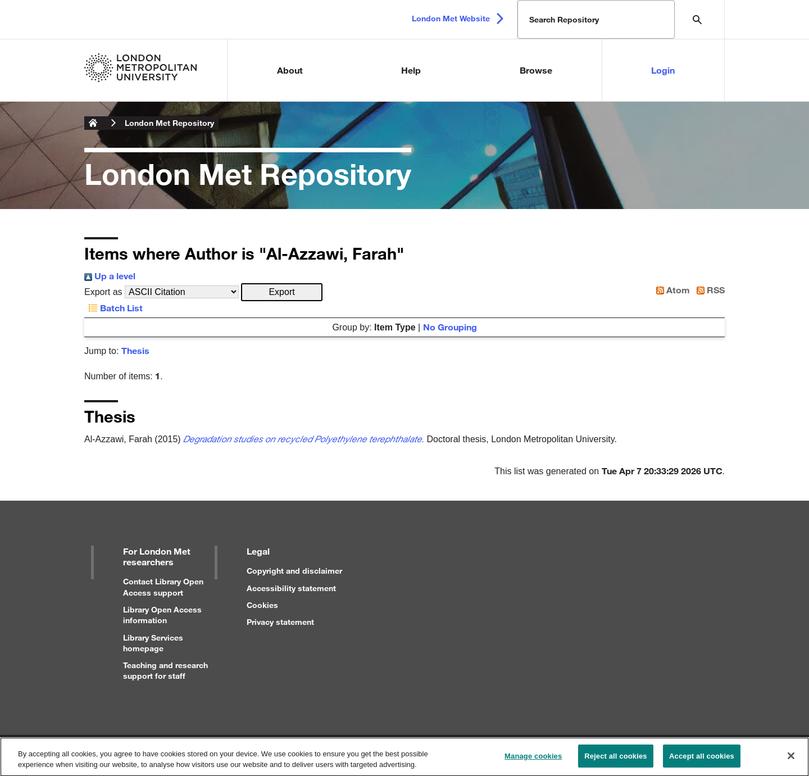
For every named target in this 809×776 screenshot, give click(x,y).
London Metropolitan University (93, 123)
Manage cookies (533, 761)
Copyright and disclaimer (294, 570)
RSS (708, 289)
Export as (103, 292)
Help (411, 70)
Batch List (113, 307)
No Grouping (450, 326)
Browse (536, 70)
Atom (671, 289)
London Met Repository (169, 123)
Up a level (109, 275)
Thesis (135, 350)
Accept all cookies (701, 761)
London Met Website (451, 18)
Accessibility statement (291, 588)
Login (663, 70)
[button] (281, 292)
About (290, 70)
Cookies (262, 605)
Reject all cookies (615, 761)
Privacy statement (280, 622)
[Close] (791, 760)
